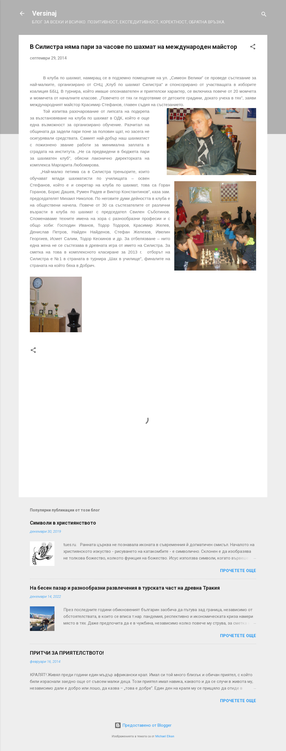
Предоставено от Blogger (143, 725)
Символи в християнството (63, 523)
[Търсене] (264, 15)
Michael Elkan (164, 736)
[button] (252, 47)
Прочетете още (238, 570)
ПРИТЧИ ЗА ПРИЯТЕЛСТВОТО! (67, 653)
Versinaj (44, 13)
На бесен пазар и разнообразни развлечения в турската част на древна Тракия (125, 588)
